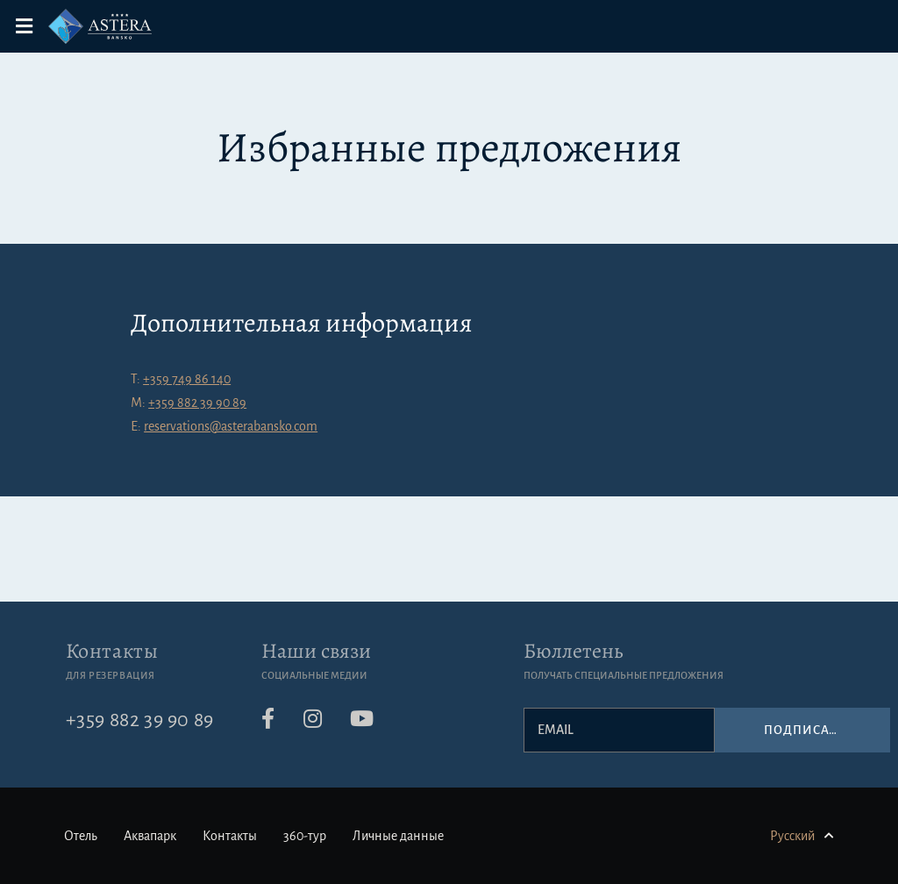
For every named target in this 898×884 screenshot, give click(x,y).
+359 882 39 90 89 (197, 403)
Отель (80, 836)
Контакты (112, 651)
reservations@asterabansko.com (230, 426)
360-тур (304, 836)
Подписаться (812, 730)
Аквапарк (150, 836)
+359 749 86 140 (187, 379)
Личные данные (398, 836)
